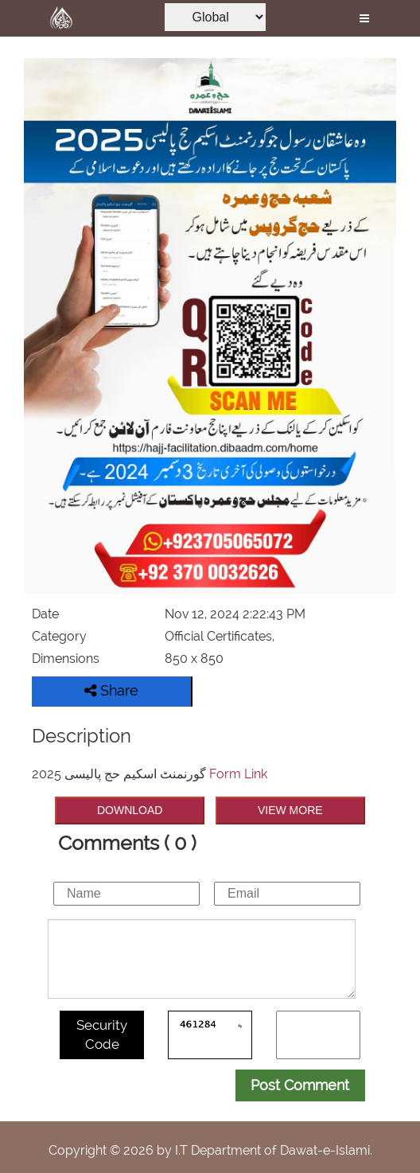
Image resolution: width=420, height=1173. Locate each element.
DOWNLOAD (129, 810)
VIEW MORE (290, 810)
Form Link (238, 773)
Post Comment (300, 1085)
